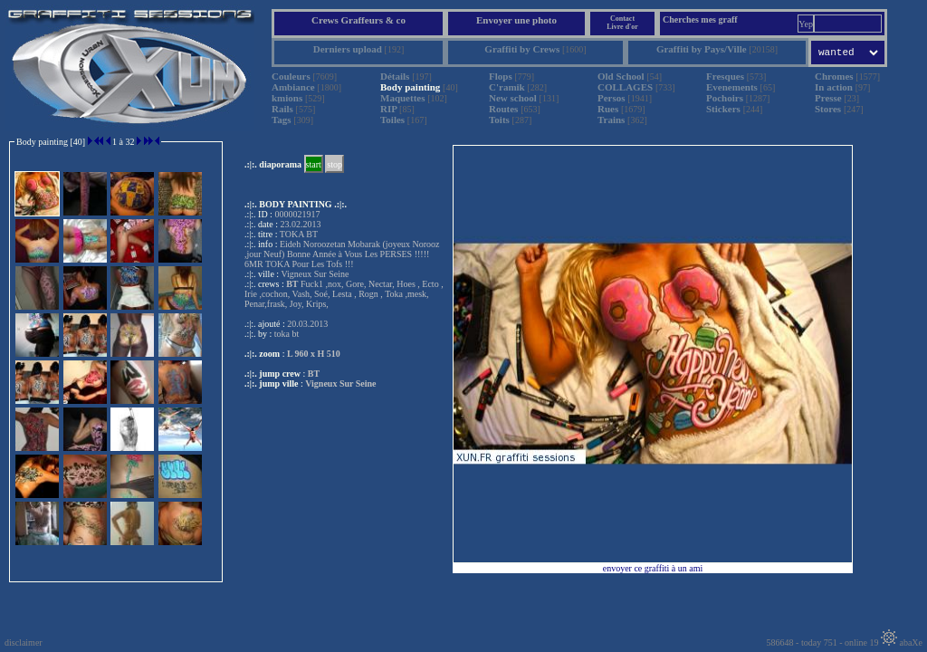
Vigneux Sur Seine (340, 383)
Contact (622, 18)
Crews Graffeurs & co (358, 19)
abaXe (901, 642)
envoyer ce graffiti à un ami (653, 568)
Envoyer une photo (516, 19)
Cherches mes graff (700, 19)
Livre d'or (622, 27)
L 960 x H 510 (313, 354)
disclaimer (24, 642)
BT (314, 374)
